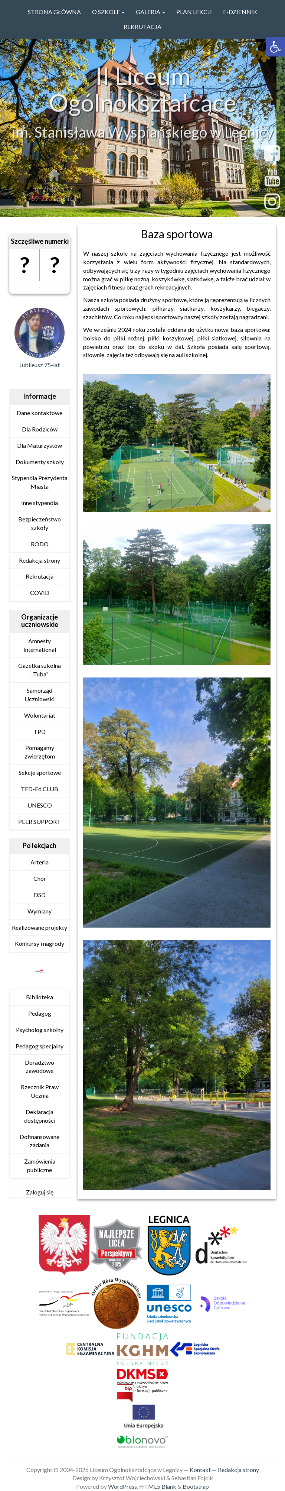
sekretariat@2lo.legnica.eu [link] (232, 192)
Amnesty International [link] (39, 645)
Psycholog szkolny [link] (39, 1029)
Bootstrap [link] (196, 1486)
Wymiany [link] (39, 911)
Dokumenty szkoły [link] (40, 461)
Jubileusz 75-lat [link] (39, 364)
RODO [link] (40, 543)
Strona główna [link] (54, 11)
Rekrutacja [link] (142, 26)
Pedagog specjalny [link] (39, 1045)
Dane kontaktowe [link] (39, 412)
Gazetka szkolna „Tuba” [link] (39, 669)
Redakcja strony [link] (39, 560)
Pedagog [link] (39, 1013)
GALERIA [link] (150, 11)
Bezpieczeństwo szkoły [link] (39, 523)
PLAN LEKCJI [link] (194, 11)
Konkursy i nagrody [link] (39, 943)
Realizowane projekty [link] (39, 927)
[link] (275, 46)
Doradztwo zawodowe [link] (39, 1066)
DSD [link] (40, 894)
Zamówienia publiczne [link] (39, 1165)
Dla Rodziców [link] (40, 429)
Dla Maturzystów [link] (39, 445)
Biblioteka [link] (39, 996)
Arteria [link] (39, 862)
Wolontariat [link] (39, 715)
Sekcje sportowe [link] (40, 772)
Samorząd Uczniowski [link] (39, 694)
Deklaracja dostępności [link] (39, 1116)
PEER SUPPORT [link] (39, 821)
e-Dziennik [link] (240, 11)
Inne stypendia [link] (39, 502)
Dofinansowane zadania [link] (39, 1141)
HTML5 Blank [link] (157, 1486)
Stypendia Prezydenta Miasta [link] (40, 482)
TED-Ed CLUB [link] (39, 788)
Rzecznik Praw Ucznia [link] (40, 1091)
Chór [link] (39, 878)
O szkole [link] (108, 11)
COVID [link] (39, 592)
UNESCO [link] (39, 805)
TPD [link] (39, 731)
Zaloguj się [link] (39, 1192)
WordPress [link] (122, 1486)
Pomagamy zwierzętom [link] (39, 752)
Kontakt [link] (200, 1469)
